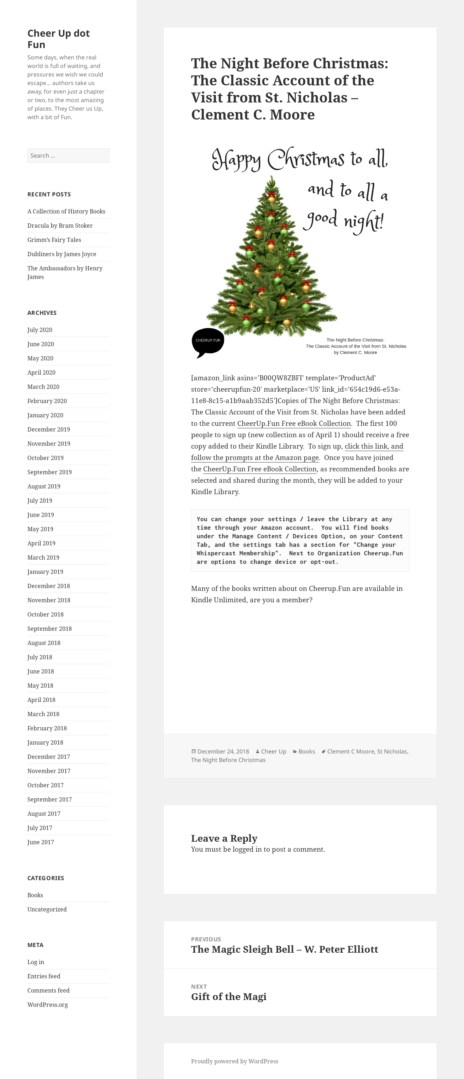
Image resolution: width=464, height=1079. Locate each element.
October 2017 (45, 785)
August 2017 (43, 814)
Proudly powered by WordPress (234, 1061)
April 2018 (41, 700)
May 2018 (40, 685)
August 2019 (43, 486)
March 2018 (43, 714)
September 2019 (49, 472)
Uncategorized (47, 909)
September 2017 (49, 799)
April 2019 (41, 543)
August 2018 (43, 643)
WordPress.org (47, 1005)
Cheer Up (273, 751)
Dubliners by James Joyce (61, 254)
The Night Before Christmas (228, 760)
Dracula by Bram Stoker (60, 225)
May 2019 (40, 529)
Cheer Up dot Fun (58, 38)
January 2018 (45, 742)
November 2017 (48, 771)
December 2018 (48, 586)
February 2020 (47, 401)
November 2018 (48, 600)
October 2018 (45, 614)
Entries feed (43, 976)
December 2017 (48, 757)
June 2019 (40, 515)
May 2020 (40, 358)
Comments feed (48, 990)
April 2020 (41, 372)
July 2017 (39, 828)
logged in (247, 849)
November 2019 (48, 444)
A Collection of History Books (66, 211)
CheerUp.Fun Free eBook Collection (294, 423)
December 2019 (48, 429)
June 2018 (40, 671)
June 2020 (40, 344)
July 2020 (39, 330)
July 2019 (39, 500)
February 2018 (47, 728)
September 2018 (49, 629)
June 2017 (40, 842)
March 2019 (43, 557)
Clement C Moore (350, 751)
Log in (35, 962)
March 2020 (43, 387)
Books (35, 895)
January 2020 (45, 415)
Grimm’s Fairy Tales (54, 240)
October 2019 (45, 458)
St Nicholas (392, 751)
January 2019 (45, 572)
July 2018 (39, 657)
